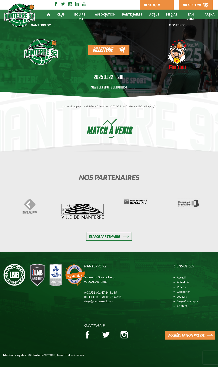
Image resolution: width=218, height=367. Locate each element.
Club (61, 14)
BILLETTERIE (192, 5)
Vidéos (181, 287)
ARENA (210, 14)
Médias (171, 14)
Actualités (183, 282)
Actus (154, 14)
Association (105, 14)
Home (65, 106)
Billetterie (102, 50)
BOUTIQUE (152, 5)
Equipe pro (79, 17)
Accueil (181, 277)
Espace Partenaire (104, 236)
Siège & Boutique (187, 301)
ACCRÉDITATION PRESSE (186, 335)
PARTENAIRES (132, 14)
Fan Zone (191, 17)
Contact (182, 306)
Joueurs (182, 296)
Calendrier (102, 106)
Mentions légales (14, 355)
